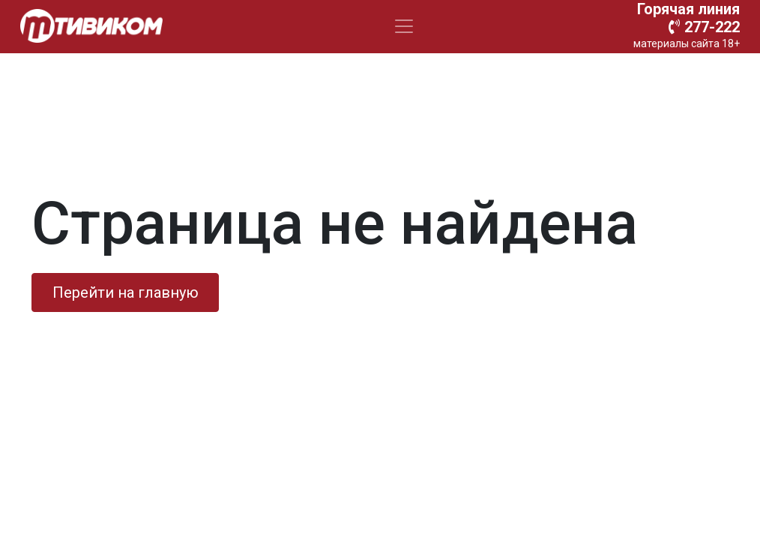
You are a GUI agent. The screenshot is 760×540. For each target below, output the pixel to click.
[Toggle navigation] (404, 26)
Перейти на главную (125, 293)
